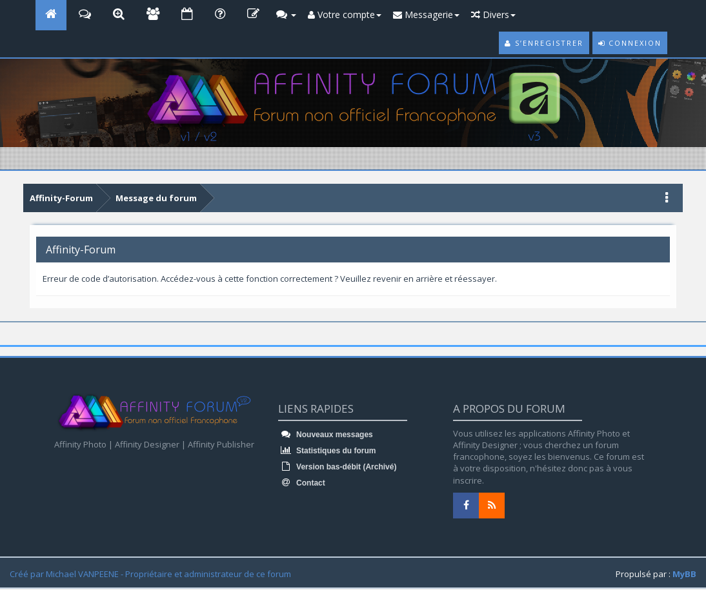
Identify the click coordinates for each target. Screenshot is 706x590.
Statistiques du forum (327, 450)
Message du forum (156, 198)
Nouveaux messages (325, 434)
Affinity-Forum (61, 198)
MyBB (684, 574)
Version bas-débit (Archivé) (337, 466)
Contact (301, 482)
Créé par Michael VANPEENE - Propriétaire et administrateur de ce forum (150, 574)
